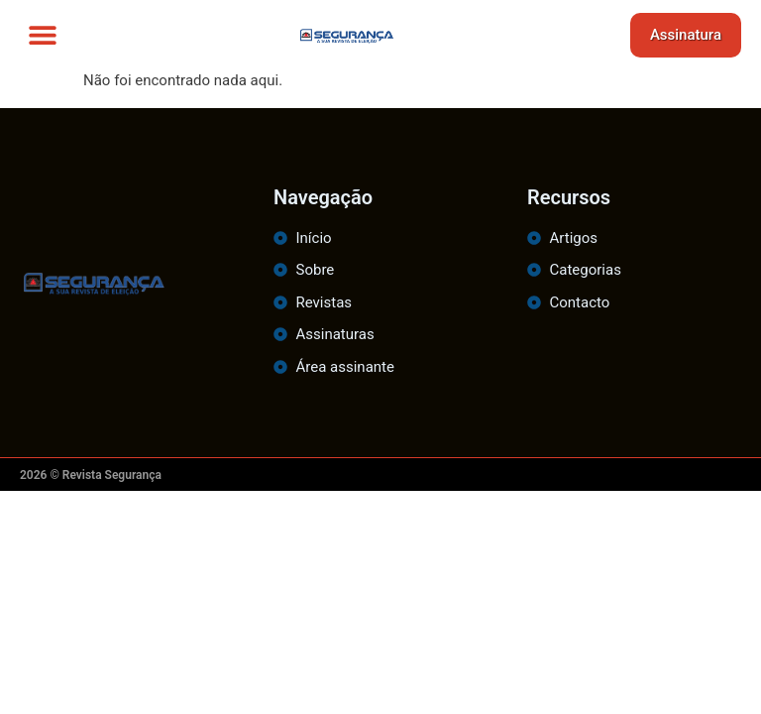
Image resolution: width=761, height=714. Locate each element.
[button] (42, 35)
